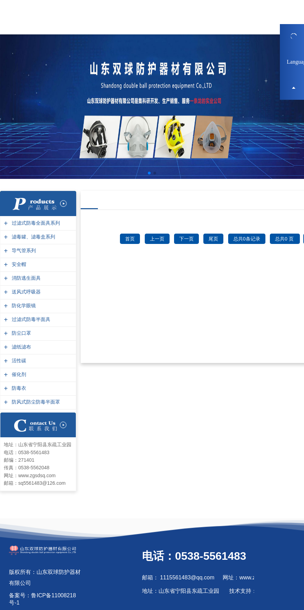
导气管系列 (23, 250)
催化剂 (18, 374)
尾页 (213, 239)
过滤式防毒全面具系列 (35, 223)
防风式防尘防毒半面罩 (35, 402)
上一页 (157, 239)
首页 (130, 239)
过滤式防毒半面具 (30, 319)
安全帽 (18, 264)
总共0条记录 (246, 239)
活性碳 (18, 360)
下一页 (186, 239)
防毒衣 (18, 388)
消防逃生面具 (25, 278)
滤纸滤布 (20, 347)
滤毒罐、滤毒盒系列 (32, 236)
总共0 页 (285, 239)
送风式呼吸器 (25, 292)
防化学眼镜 (23, 305)
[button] (149, 173)
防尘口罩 (20, 333)
